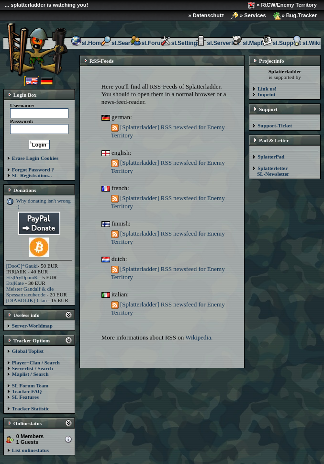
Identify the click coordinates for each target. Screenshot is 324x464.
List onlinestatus (30, 450)
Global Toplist (28, 351)
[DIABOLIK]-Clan (26, 300)
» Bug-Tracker (295, 16)
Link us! (266, 88)
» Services (248, 16)
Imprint (266, 94)
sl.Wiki (306, 43)
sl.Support (281, 43)
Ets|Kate (15, 283)
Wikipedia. (198, 337)
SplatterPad (270, 156)
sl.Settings (180, 43)
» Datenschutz (206, 15)
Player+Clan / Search (36, 362)
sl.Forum (148, 43)
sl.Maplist (250, 43)
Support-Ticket (274, 125)
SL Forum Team (30, 385)
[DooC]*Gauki (22, 266)
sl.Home (87, 43)
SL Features (25, 397)
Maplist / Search (30, 374)
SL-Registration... (32, 175)
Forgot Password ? (33, 169)
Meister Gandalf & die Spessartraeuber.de (30, 291)
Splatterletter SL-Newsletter (270, 171)
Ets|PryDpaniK (22, 277)
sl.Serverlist (217, 43)
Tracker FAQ (27, 391)
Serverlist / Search (32, 368)
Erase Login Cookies (35, 158)
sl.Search (118, 43)
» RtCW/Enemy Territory (282, 5)
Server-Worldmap (32, 325)
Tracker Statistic (30, 408)
